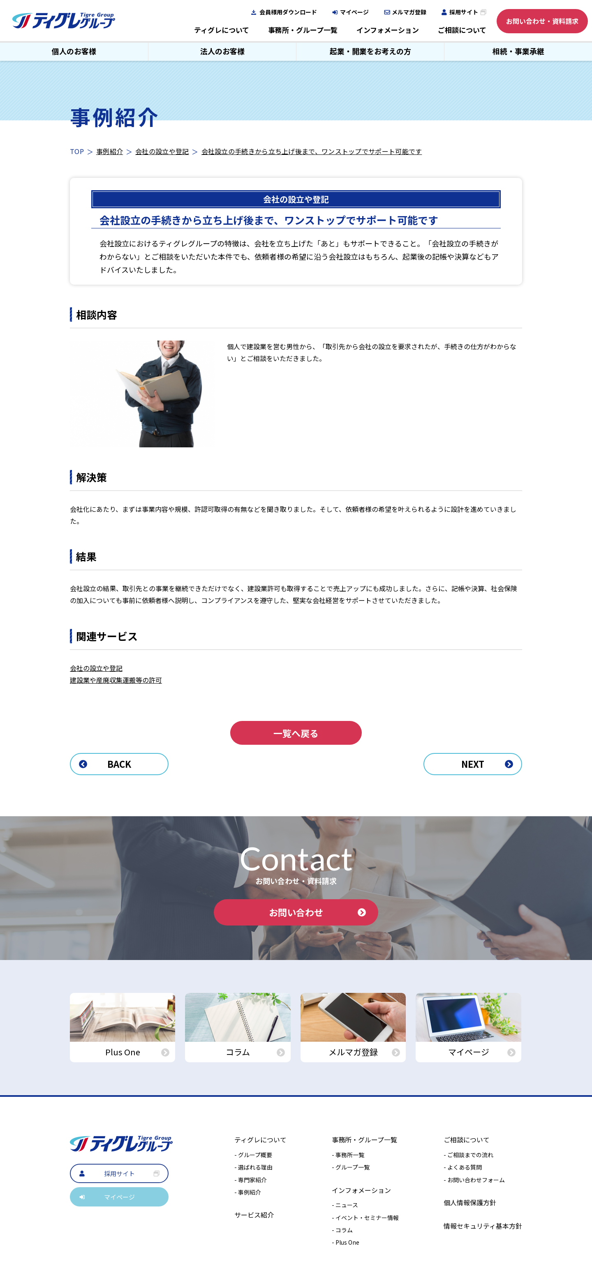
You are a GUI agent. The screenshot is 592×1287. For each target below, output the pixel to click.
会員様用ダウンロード (288, 12)
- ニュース (345, 1205)
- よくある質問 (463, 1167)
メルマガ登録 (409, 12)
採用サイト (463, 12)
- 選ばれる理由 (253, 1167)
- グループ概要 (253, 1155)
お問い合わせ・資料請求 (542, 21)
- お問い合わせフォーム (474, 1180)
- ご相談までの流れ (468, 1155)
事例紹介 (109, 151)
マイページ (354, 12)
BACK (105, 763)
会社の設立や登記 (162, 151)
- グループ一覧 (351, 1167)
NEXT (487, 763)
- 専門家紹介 (250, 1180)
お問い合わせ (317, 912)
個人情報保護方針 (470, 1202)
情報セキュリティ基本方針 (483, 1226)
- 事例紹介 (247, 1192)
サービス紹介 (254, 1215)
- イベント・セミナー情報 (365, 1217)
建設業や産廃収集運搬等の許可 (116, 680)
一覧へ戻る (296, 732)
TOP (77, 151)
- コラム (342, 1230)
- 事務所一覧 (348, 1155)
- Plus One (345, 1242)
